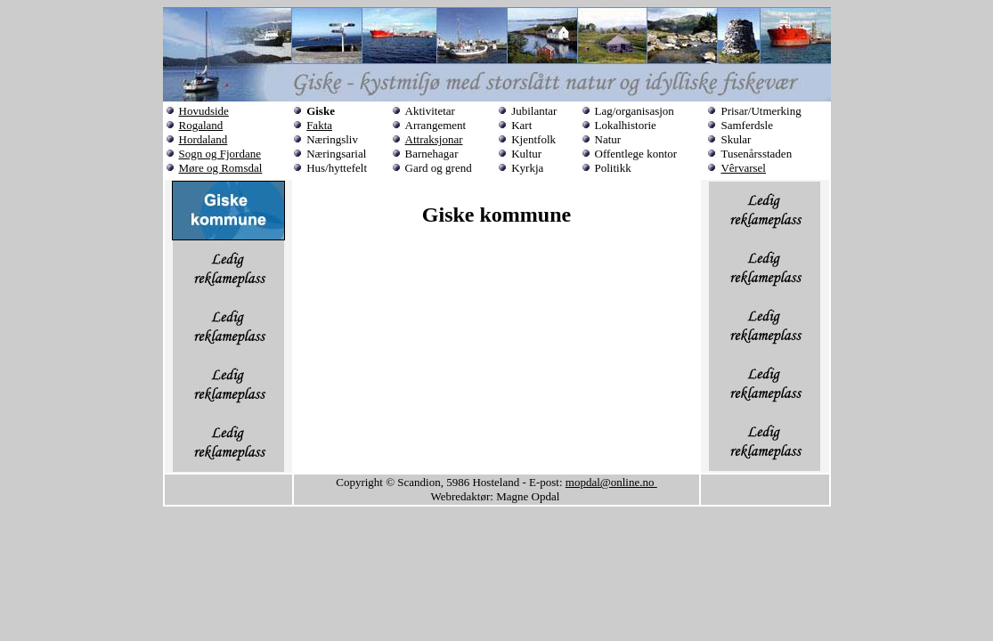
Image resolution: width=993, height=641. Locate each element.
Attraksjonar (434, 139)
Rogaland (201, 125)
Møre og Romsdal (221, 167)
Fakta (319, 125)
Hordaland (203, 139)
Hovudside (204, 111)
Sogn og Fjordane (220, 153)
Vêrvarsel (743, 167)
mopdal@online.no (611, 482)
